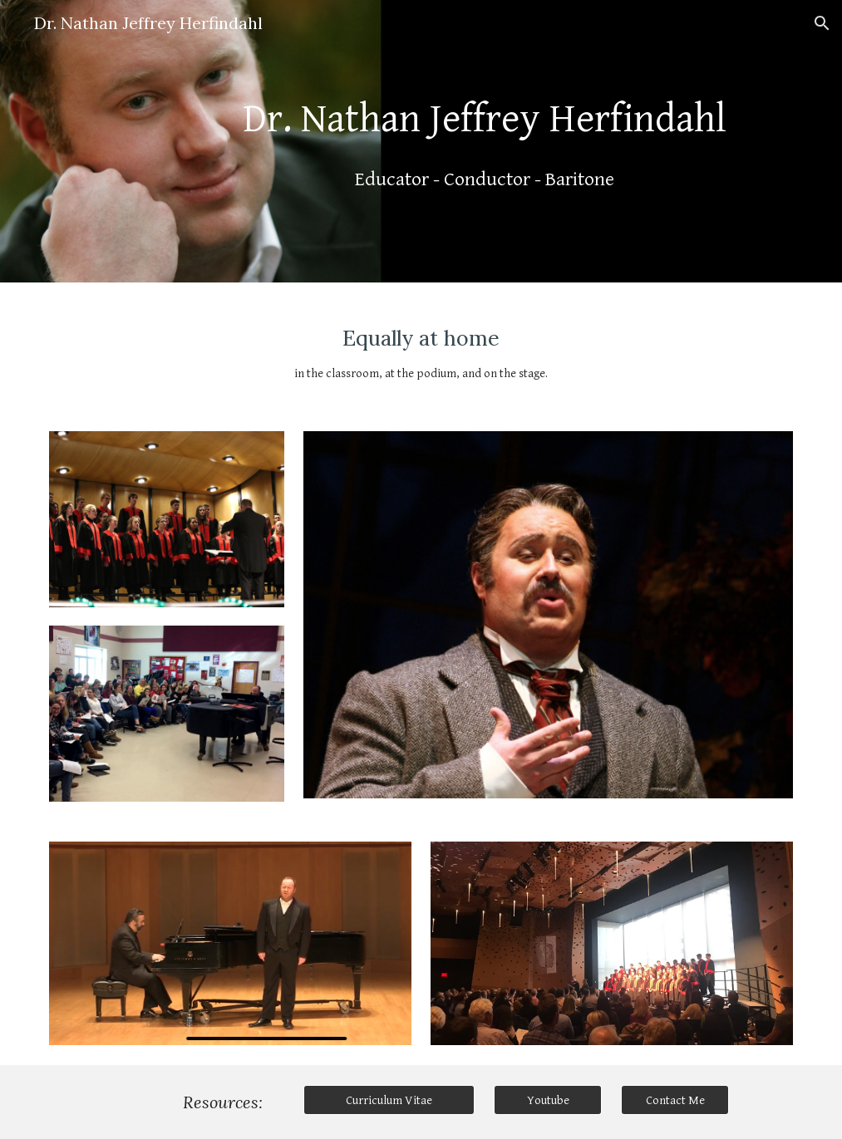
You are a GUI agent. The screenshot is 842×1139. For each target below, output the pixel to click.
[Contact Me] (675, 1100)
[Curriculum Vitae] (389, 1100)
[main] (484, 141)
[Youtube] (548, 1100)
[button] (822, 23)
